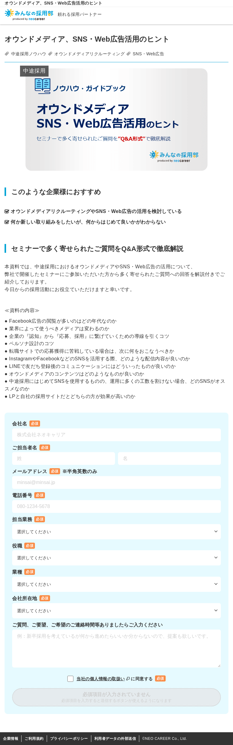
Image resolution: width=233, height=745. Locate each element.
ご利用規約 (34, 738)
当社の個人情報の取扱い (103, 678)
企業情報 (10, 738)
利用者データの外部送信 (115, 738)
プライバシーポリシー (69, 738)
